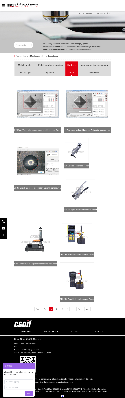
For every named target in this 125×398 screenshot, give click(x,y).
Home (25, 56)
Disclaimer (105, 391)
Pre (45, 309)
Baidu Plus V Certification (40, 379)
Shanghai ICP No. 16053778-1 (71, 389)
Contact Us (98, 331)
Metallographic (36, 56)
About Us (74, 331)
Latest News (26, 331)
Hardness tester (51, 56)
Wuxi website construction (91, 391)
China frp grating (100, 389)
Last (87, 309)
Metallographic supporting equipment (50, 69)
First (37, 309)
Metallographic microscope (25, 69)
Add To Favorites (85, 13)
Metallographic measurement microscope (94, 69)
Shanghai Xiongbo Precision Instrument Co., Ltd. (72, 379)
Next (79, 309)
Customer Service (50, 331)
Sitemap (99, 13)
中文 (108, 13)
